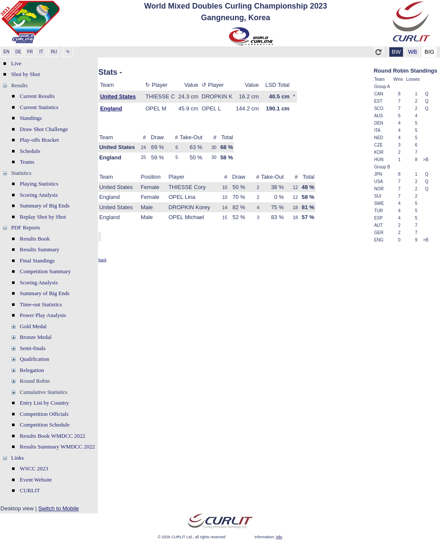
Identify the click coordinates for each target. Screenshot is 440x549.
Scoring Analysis (39, 195)
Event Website (36, 479)
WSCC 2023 (34, 468)
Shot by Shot (25, 74)
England (111, 108)
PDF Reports (25, 227)
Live (16, 63)
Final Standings (37, 260)
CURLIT (30, 490)
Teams (27, 162)
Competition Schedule (45, 424)
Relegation (32, 370)
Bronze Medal (36, 337)
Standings (31, 118)
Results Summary (39, 249)
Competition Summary (45, 271)
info (279, 537)
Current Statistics (39, 107)
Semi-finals (33, 348)
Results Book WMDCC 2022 (53, 436)
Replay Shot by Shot (43, 217)
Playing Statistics (39, 183)
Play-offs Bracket (39, 140)
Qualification (34, 359)
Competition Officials (44, 414)
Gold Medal (33, 326)
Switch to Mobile (58, 508)
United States (118, 96)
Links (17, 457)
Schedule (30, 151)
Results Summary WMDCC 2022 (57, 446)
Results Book (35, 238)
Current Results (37, 96)
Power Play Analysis (43, 315)
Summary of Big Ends (45, 205)
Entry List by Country (44, 403)
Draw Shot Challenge (44, 129)
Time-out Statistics (41, 304)
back (102, 260)
